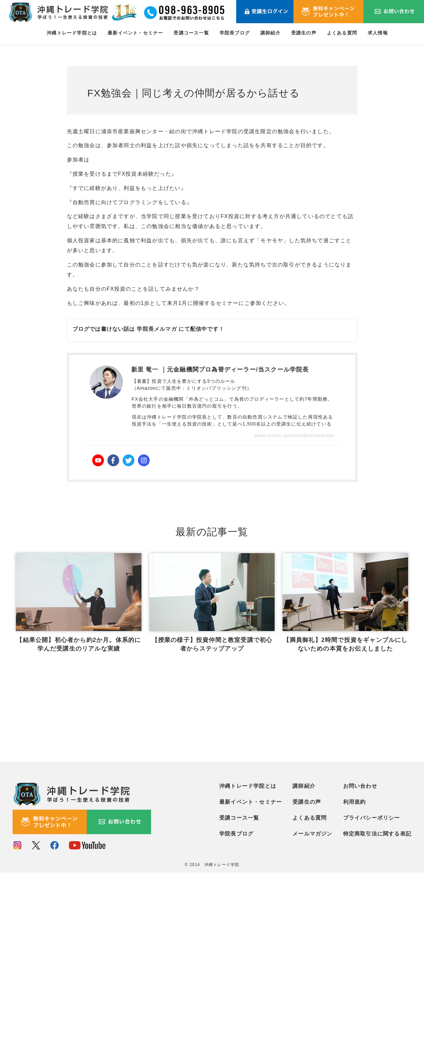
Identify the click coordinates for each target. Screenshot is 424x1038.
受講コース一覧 (191, 32)
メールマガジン (312, 999)
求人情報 (378, 32)
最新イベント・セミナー (135, 32)
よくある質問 (342, 32)
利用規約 (354, 967)
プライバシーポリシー (371, 983)
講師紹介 (270, 32)
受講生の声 (303, 32)
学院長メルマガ (157, 329)
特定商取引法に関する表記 (377, 999)
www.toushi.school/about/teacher (294, 435)
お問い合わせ (360, 951)
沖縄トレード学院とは (72, 32)
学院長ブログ (235, 32)
